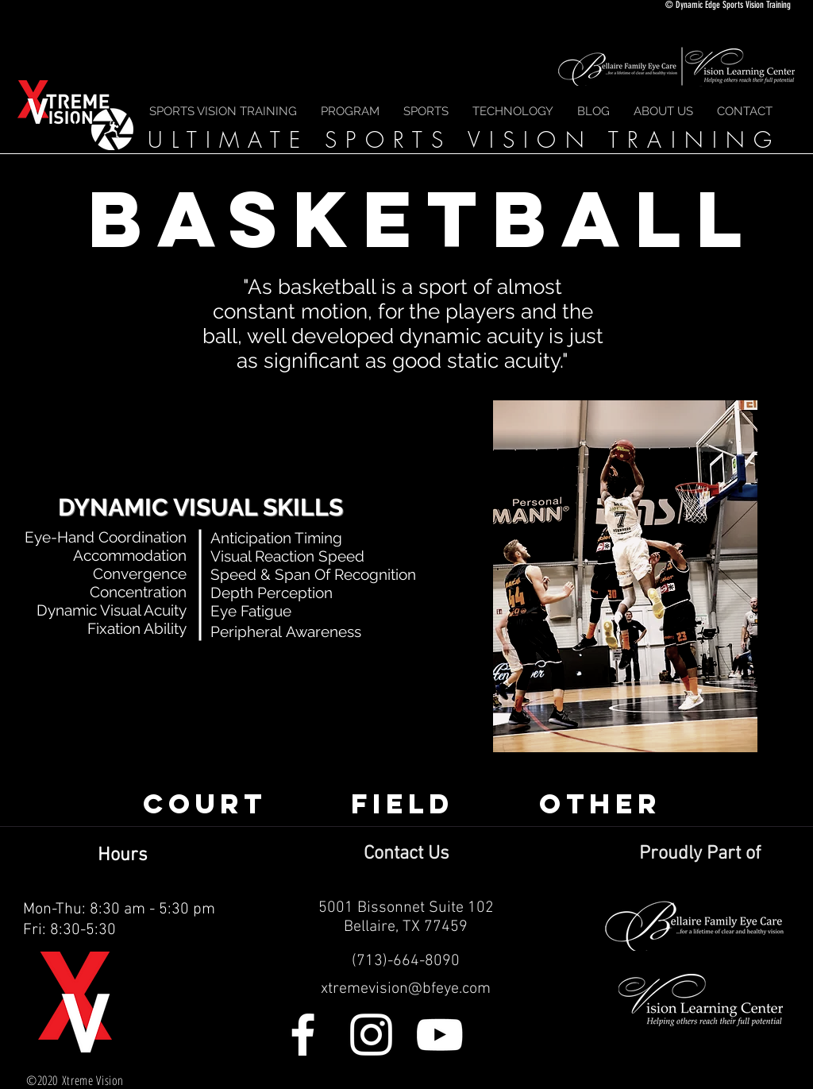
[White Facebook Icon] (303, 1034)
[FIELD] (402, 804)
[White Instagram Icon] (371, 1034)
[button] (425, 111)
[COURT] (205, 804)
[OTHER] (600, 804)
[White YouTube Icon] (439, 1034)
